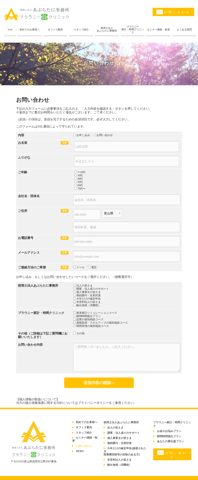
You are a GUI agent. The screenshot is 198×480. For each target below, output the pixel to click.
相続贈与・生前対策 (88, 295)
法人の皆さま (84, 285)
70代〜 (81, 188)
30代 (80, 175)
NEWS (80, 451)
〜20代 (81, 172)
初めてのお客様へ (86, 422)
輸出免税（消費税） (88, 305)
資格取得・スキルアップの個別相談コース (102, 322)
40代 (80, 178)
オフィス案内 (84, 427)
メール (80, 267)
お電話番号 (25, 238)
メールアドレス (29, 252)
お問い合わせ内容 (30, 344)
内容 (21, 135)
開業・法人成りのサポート (92, 288)
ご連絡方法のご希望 (32, 267)
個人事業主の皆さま (88, 292)
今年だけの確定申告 (88, 298)
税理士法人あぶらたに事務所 (38, 285)
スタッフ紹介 (84, 432)
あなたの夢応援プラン (170, 441)
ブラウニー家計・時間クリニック (41, 313)
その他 (22, 333)
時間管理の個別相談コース (92, 326)
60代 (80, 185)
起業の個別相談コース (89, 319)
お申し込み (83, 135)
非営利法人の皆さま (88, 302)
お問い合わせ (173, 12)
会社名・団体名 (29, 196)
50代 (80, 182)
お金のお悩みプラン (169, 431)
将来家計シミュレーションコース (96, 312)
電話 (93, 267)
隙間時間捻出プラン (88, 316)
